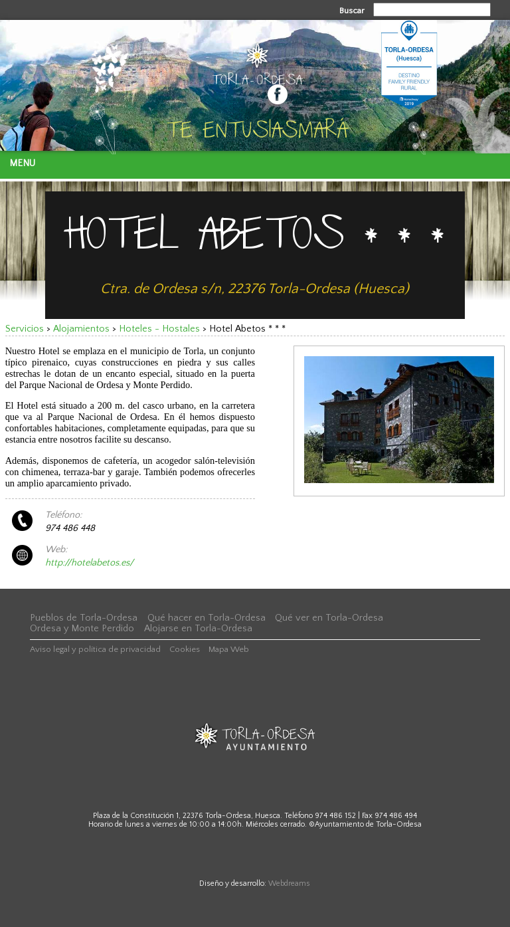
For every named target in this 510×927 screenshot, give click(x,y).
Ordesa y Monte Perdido (82, 628)
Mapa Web (229, 649)
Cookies (184, 649)
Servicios (24, 329)
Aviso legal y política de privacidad (95, 649)
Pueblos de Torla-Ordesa (83, 618)
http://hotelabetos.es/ (89, 563)
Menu (22, 163)
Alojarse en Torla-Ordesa (198, 628)
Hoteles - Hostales (159, 329)
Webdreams (289, 883)
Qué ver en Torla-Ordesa (329, 618)
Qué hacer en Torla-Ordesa (206, 618)
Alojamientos (81, 329)
